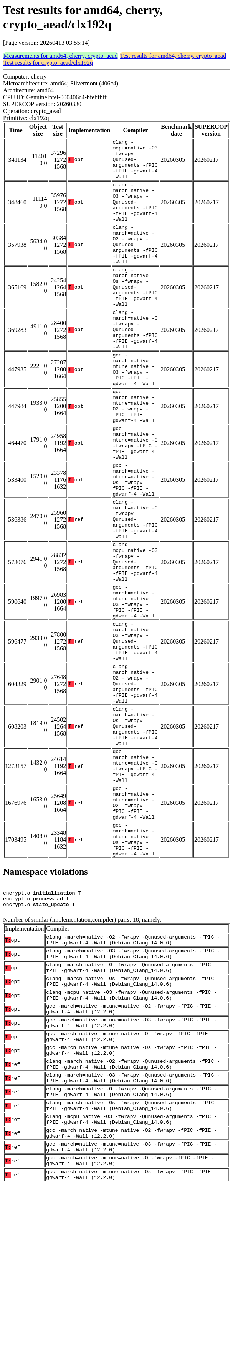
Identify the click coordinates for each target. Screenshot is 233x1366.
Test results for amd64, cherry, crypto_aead (173, 56)
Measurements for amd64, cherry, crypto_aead (60, 56)
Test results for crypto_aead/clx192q (48, 62)
